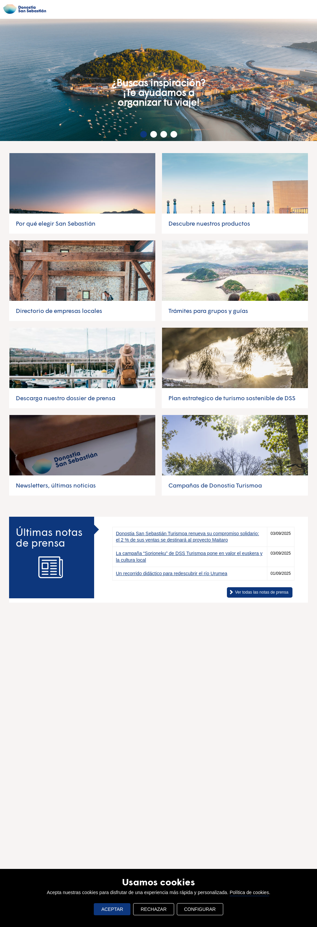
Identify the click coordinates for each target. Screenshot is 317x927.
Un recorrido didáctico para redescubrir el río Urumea (171, 573)
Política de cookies (249, 892)
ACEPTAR (112, 909)
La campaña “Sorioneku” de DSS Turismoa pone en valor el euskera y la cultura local (189, 556)
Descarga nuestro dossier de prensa (65, 398)
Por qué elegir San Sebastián (55, 223)
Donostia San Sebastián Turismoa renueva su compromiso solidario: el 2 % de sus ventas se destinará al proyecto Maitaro (187, 537)
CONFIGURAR (200, 909)
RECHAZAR (153, 909)
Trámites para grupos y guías (208, 311)
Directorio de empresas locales (59, 311)
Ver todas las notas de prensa (261, 592)
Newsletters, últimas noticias (56, 485)
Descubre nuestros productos (209, 223)
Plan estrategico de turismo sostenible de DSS (231, 398)
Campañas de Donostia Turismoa (215, 485)
